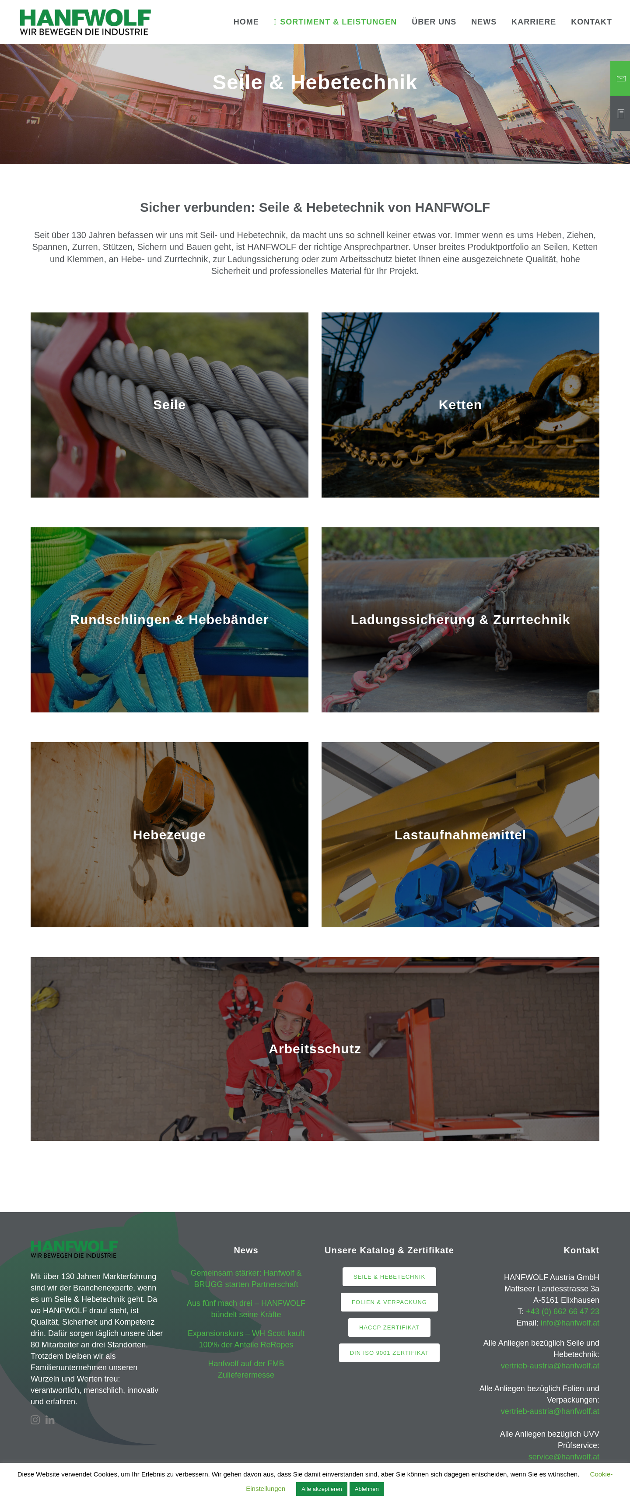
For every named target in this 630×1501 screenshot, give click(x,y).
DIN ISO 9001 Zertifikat (389, 1353)
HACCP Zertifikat (389, 1327)
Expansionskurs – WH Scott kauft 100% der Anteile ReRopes (246, 1339)
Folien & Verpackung (389, 1302)
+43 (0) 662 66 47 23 (562, 1311)
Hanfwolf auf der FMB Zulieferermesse (246, 1369)
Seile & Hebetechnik (389, 1276)
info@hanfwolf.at (570, 1323)
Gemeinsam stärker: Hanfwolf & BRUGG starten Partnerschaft (245, 1279)
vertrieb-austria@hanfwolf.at (550, 1365)
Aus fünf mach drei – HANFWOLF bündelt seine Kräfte (246, 1309)
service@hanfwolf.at (563, 1456)
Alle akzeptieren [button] (321, 1489)
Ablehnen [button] (367, 1489)
